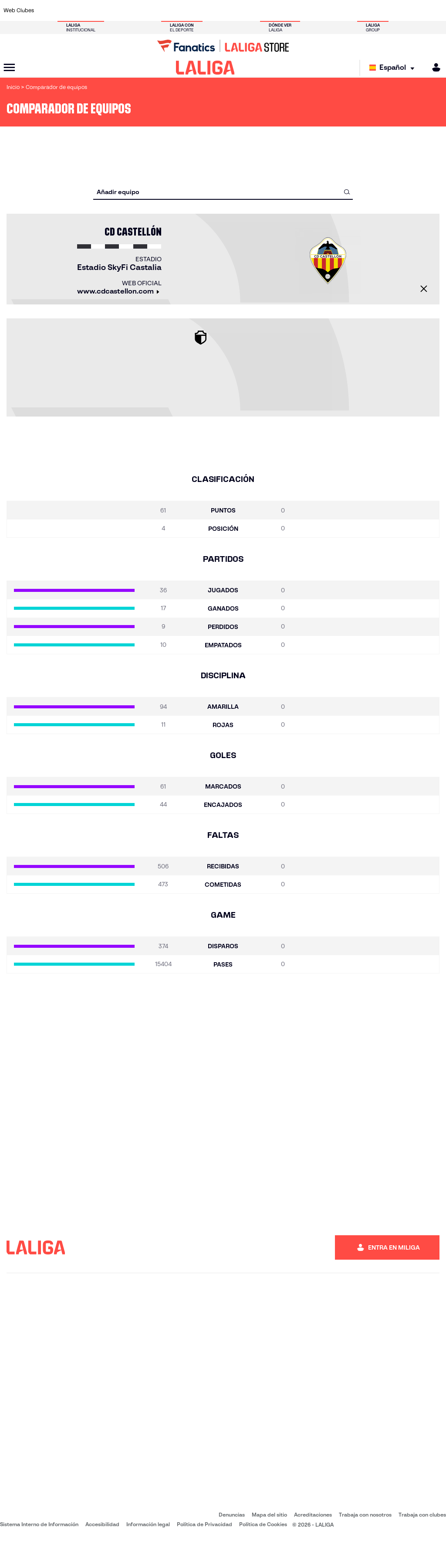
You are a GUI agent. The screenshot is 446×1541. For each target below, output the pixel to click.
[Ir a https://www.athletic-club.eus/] (47, 10)
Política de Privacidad (204, 1524)
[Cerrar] (424, 289)
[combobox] (223, 191)
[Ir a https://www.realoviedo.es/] (354, 10)
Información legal (148, 1524)
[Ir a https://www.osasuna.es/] (88, 10)
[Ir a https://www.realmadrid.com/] (333, 10)
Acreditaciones (313, 1514)
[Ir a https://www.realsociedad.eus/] (374, 10)
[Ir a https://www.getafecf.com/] (170, 10)
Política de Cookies (263, 1524)
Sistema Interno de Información (39, 1524)
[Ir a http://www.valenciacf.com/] (415, 10)
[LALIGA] (205, 68)
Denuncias (232, 1514)
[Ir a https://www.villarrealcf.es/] (436, 10)
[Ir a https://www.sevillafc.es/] (395, 10)
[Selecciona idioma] (394, 67)
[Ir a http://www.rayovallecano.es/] (231, 10)
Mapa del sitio (269, 1514)
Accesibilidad (102, 1524)
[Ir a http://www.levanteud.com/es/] (211, 10)
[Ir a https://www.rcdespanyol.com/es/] (272, 10)
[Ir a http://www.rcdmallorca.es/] (293, 10)
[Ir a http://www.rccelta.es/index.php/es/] (252, 10)
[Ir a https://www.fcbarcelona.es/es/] (149, 10)
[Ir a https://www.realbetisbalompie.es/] (313, 10)
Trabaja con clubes (422, 1514)
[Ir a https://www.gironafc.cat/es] (190, 10)
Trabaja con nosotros (365, 1514)
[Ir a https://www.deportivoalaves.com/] (109, 10)
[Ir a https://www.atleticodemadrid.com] (68, 10)
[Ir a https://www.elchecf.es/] (129, 10)
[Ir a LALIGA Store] (223, 46)
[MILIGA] (433, 67)
